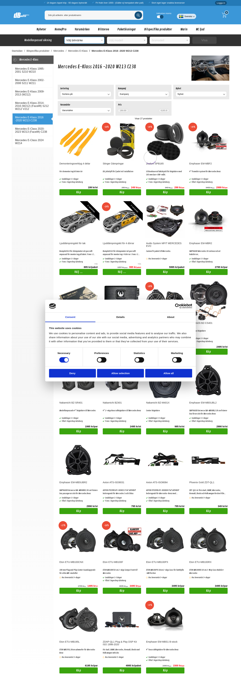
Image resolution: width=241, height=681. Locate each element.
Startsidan (17, 50)
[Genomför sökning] (138, 15)
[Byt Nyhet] (223, 94)
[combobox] (85, 94)
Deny (72, 373)
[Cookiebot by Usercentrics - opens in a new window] (177, 306)
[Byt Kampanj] (166, 94)
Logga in (221, 3)
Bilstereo (103, 29)
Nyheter (41, 29)
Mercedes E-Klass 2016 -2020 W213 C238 (115, 50)
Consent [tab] (70, 317)
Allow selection (120, 373)
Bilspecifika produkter (158, 29)
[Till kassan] (225, 15)
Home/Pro (60, 29)
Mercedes (59, 50)
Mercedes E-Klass (78, 50)
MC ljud (200, 29)
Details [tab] (120, 317)
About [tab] (170, 317)
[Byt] (108, 94)
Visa (204, 40)
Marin (183, 29)
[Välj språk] (186, 15)
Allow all (169, 373)
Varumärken (82, 29)
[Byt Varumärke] (108, 111)
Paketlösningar (126, 29)
